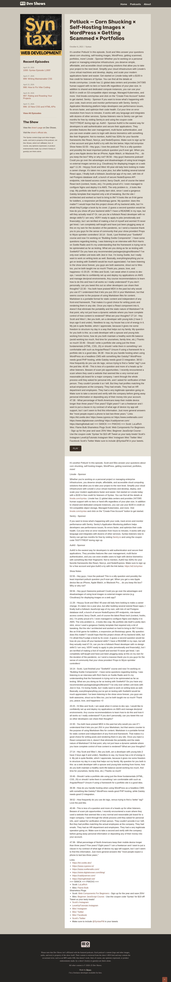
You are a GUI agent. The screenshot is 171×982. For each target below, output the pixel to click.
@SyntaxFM (98, 921)
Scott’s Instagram (80, 902)
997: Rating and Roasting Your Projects (37, 97)
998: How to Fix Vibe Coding (36, 87)
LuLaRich (82, 884)
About (147, 4)
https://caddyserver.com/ (83, 875)
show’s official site (39, 132)
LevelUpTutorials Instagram (85, 905)
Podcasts (135, 4)
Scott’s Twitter (78, 918)
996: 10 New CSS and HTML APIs (39, 107)
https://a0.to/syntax (133, 566)
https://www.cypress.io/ (83, 866)
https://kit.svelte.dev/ (82, 863)
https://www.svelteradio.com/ (85, 869)
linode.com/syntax (78, 498)
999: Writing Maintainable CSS (37, 79)
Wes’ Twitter (78, 912)
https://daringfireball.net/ (83, 879)
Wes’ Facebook (79, 915)
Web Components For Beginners (93, 893)
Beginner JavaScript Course (91, 896)
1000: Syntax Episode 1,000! (36, 70)
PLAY (75, 448)
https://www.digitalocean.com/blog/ (88, 872)
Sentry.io (117, 537)
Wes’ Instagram (79, 908)
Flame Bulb (83, 888)
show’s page (37, 128)
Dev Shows (32, 4)
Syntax (88, 46)
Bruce (88, 970)
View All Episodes (32, 113)
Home (123, 4)
